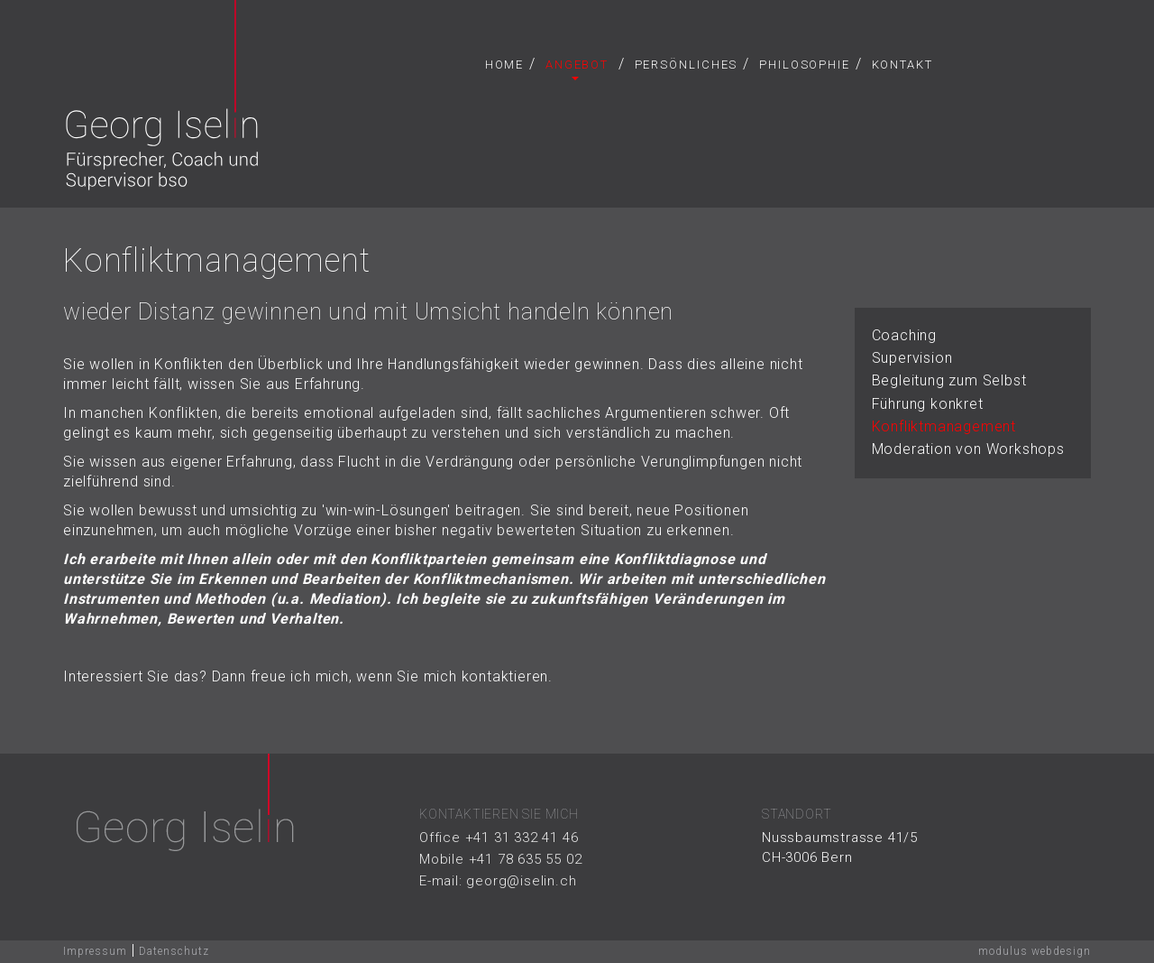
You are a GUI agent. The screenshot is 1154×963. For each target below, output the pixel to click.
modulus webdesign (1034, 951)
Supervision (912, 357)
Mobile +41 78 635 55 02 (500, 859)
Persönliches (686, 64)
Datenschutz (174, 951)
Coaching (904, 335)
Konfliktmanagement (944, 426)
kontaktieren (505, 676)
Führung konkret (928, 403)
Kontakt (902, 64)
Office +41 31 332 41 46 (498, 837)
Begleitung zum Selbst (949, 380)
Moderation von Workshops (968, 449)
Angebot (577, 69)
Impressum (95, 951)
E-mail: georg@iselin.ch (497, 881)
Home (505, 64)
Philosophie (804, 64)
